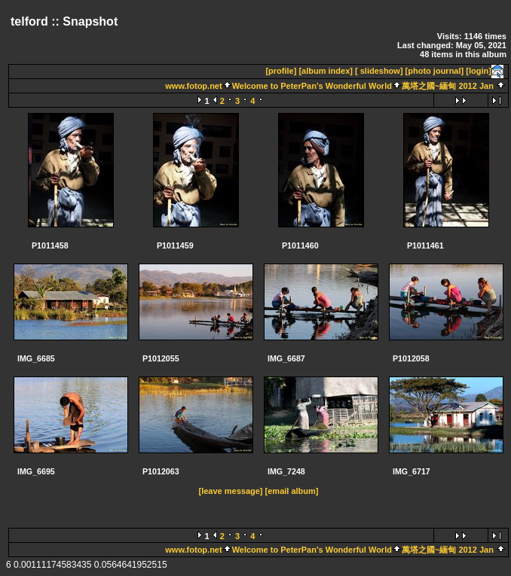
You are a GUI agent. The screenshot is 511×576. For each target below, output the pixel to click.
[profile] (280, 70)
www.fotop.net (193, 85)
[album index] (325, 70)
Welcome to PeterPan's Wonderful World (312, 85)
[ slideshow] (379, 70)
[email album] (292, 490)
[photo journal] (434, 70)
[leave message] (231, 490)
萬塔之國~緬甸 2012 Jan (448, 85)
